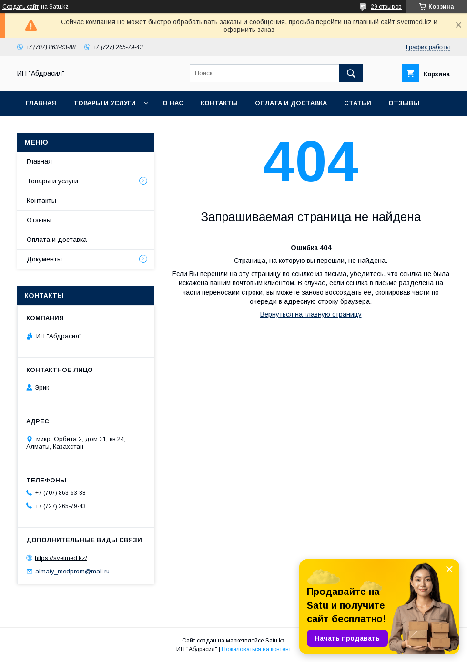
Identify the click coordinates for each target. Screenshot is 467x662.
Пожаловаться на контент (256, 649)
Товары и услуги (104, 103)
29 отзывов (386, 6)
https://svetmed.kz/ (61, 557)
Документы (44, 259)
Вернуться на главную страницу (311, 314)
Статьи (357, 103)
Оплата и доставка (291, 103)
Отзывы (403, 103)
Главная (41, 103)
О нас (172, 103)
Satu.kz (275, 640)
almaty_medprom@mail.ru (72, 571)
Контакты (219, 103)
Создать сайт (20, 6)
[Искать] (351, 73)
